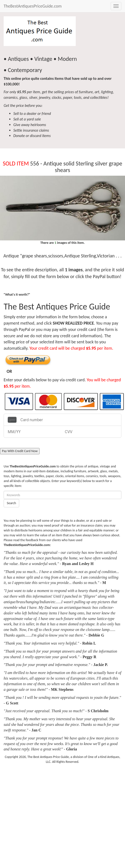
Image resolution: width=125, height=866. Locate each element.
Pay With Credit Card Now (20, 451)
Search (11, 503)
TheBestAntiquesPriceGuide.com (33, 6)
